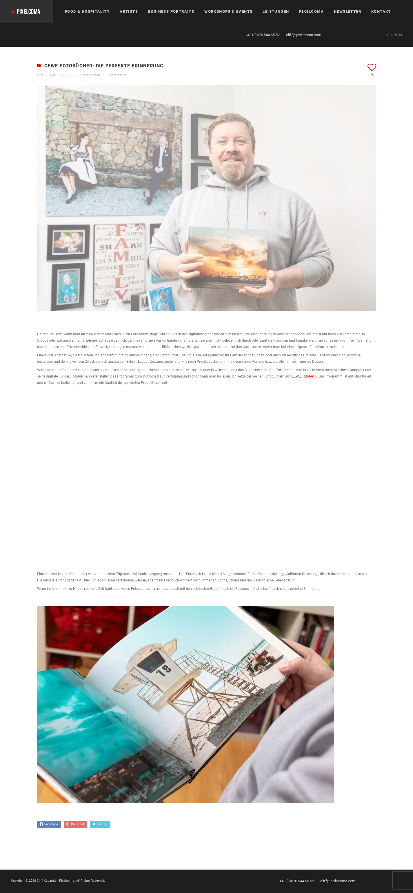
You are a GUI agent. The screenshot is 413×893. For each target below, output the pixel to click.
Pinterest (75, 824)
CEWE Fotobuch (304, 376)
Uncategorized (88, 75)
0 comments (116, 75)
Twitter (100, 824)
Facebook (49, 824)
